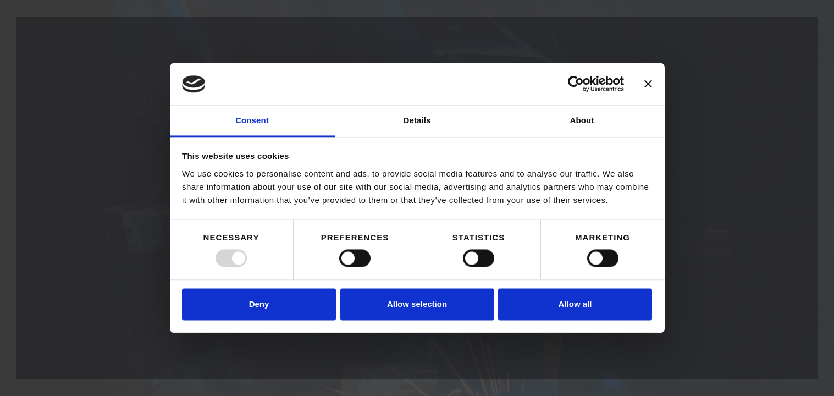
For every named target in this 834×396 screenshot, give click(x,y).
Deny (259, 304)
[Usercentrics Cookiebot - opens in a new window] (576, 84)
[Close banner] (648, 84)
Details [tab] (417, 120)
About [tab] (582, 120)
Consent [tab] (252, 120)
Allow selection (417, 304)
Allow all (575, 304)
